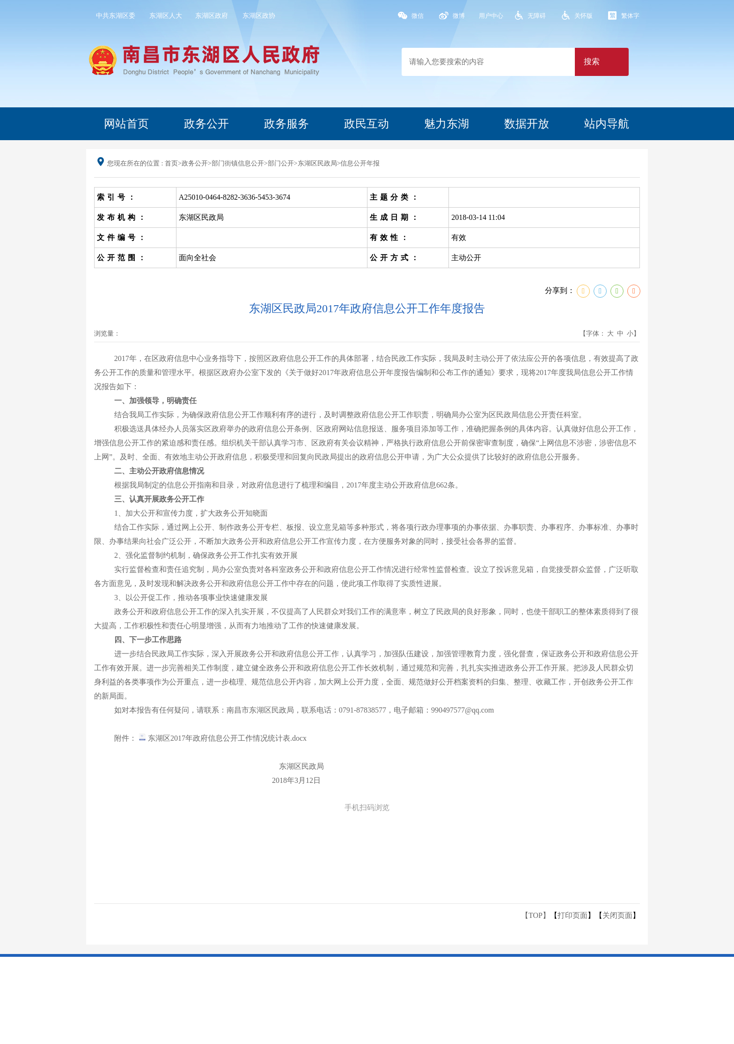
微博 (459, 15)
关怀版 (583, 15)
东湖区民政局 (317, 163)
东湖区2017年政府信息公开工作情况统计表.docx (223, 738)
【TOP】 (535, 915)
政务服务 (286, 124)
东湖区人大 (165, 15)
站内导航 (606, 124)
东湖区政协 (258, 15)
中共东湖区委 (115, 15)
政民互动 (366, 124)
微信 (417, 15)
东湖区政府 (211, 15)
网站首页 (126, 124)
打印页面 (572, 915)
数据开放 (526, 124)
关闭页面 (617, 915)
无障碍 (537, 15)
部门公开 (281, 163)
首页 (171, 163)
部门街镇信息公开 (238, 163)
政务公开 (206, 124)
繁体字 (630, 15)
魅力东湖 (446, 124)
